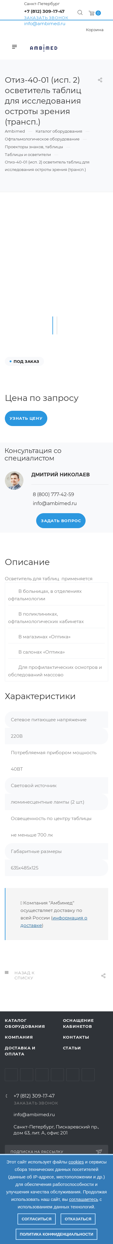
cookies (76, 1161)
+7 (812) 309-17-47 (44, 11)
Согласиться (37, 1219)
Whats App (72, 1074)
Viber (88, 1074)
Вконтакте (11, 1074)
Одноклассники (57, 1074)
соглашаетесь (83, 1199)
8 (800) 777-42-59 (53, 494)
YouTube (42, 1074)
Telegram (26, 1074)
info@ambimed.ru (44, 23)
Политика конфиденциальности (56, 1234)
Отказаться (78, 1219)
